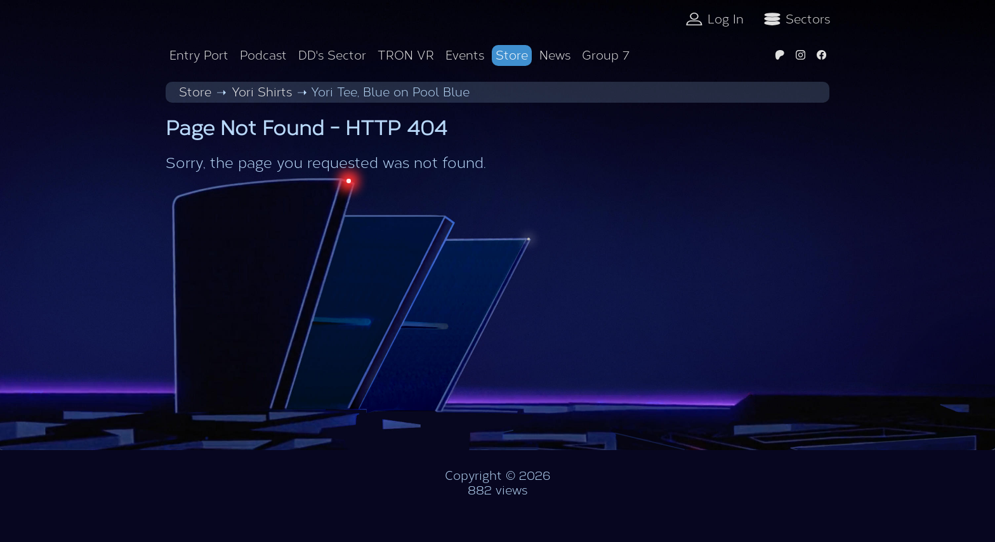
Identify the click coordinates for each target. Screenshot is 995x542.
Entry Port (198, 55)
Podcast (263, 55)
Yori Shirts (262, 92)
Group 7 (605, 55)
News (554, 55)
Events (464, 55)
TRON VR (406, 55)
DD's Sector (332, 55)
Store (512, 55)
